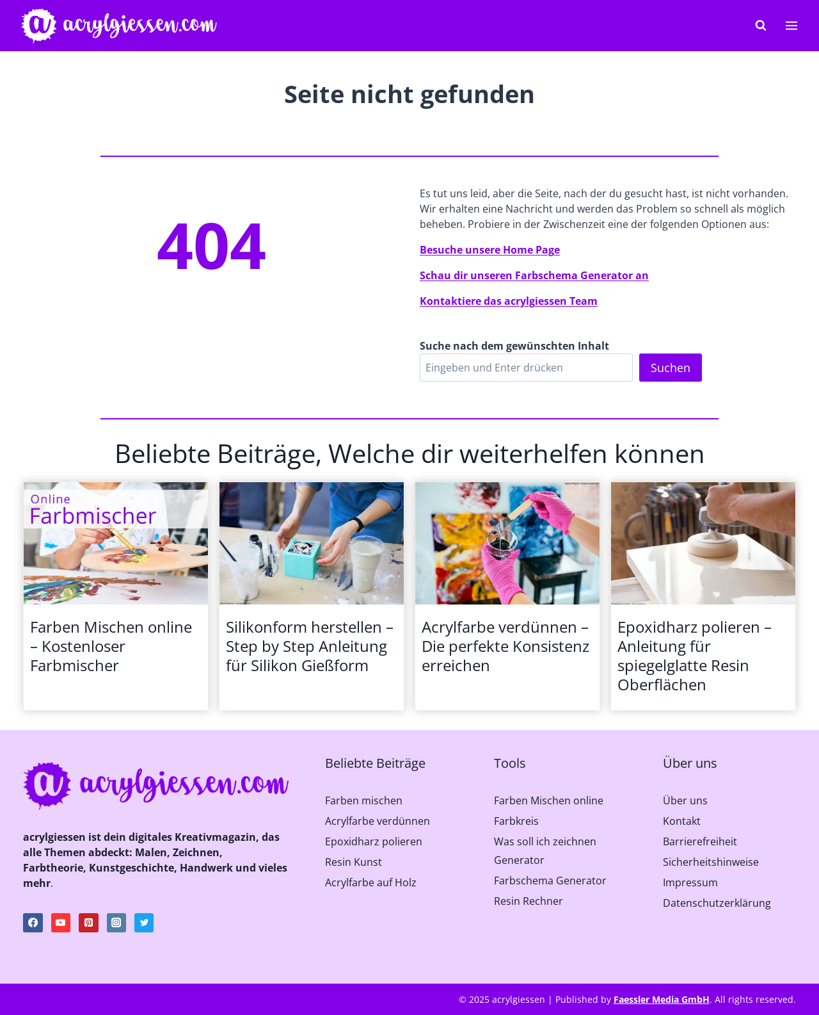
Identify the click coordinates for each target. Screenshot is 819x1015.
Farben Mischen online (548, 800)
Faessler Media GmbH (662, 999)
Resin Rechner (528, 901)
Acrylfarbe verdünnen (377, 821)
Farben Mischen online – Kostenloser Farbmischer (111, 646)
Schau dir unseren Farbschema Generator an (534, 275)
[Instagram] (116, 922)
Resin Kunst (353, 862)
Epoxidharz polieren (373, 841)
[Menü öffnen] (791, 25)
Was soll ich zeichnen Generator (545, 850)
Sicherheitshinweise (711, 862)
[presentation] (116, 543)
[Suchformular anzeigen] (760, 25)
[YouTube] (60, 922)
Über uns (685, 800)
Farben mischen (363, 800)
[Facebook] (32, 922)
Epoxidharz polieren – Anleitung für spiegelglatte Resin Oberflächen (694, 655)
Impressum (690, 882)
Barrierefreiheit (700, 841)
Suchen (670, 367)
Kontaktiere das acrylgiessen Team (509, 301)
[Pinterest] (88, 922)
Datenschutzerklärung (717, 903)
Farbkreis (516, 821)
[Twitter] (144, 922)
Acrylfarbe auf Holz (371, 882)
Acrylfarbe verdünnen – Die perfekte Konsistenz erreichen (505, 646)
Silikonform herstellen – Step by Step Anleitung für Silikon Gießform (310, 646)
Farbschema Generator (550, 880)
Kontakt (682, 821)
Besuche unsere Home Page (490, 250)
